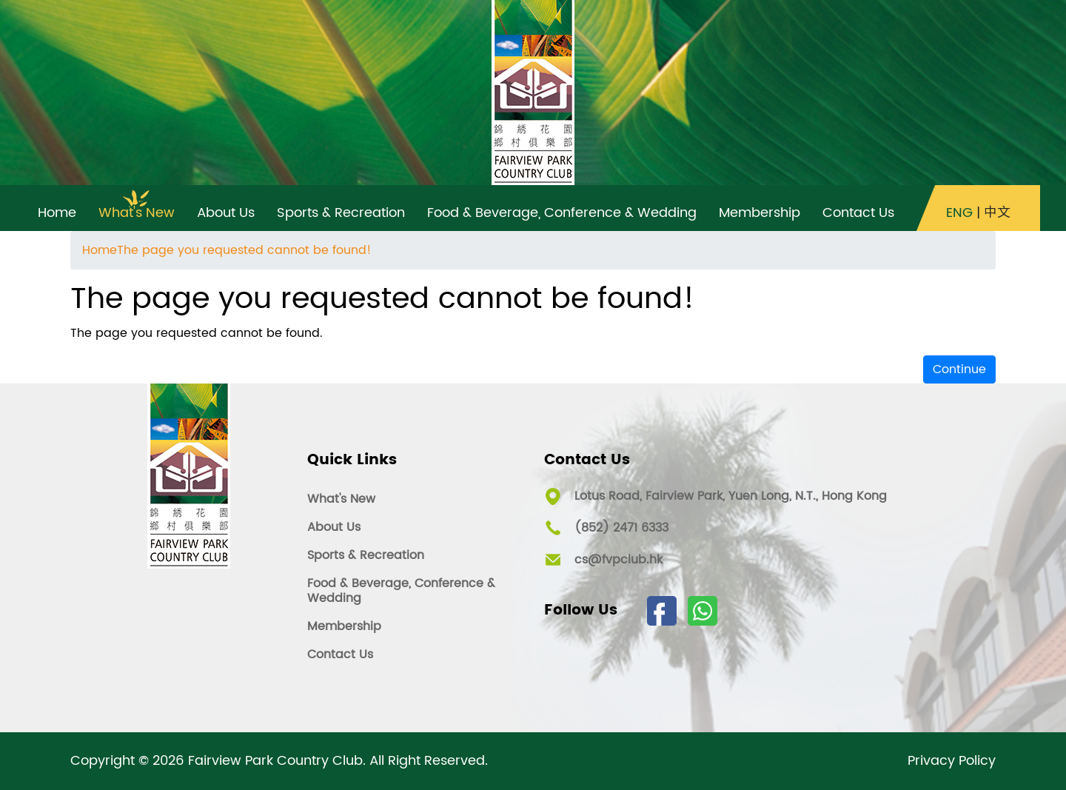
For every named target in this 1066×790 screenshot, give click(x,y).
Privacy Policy (952, 761)
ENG (959, 213)
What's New (341, 499)
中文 (997, 213)
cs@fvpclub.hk (618, 559)
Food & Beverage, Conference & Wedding (401, 591)
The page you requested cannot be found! (244, 250)
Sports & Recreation (365, 555)
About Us (334, 527)
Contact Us (340, 654)
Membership (344, 626)
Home (99, 250)
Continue (959, 369)
